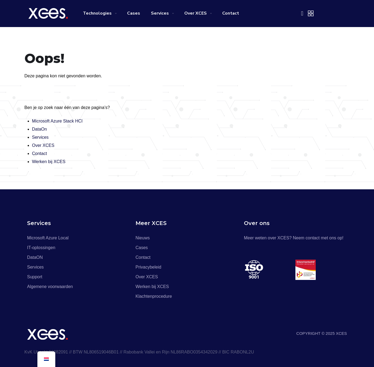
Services (160, 13)
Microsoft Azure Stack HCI (57, 121)
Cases (133, 13)
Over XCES (195, 13)
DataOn (39, 129)
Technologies (97, 13)
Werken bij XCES (48, 161)
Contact (230, 13)
